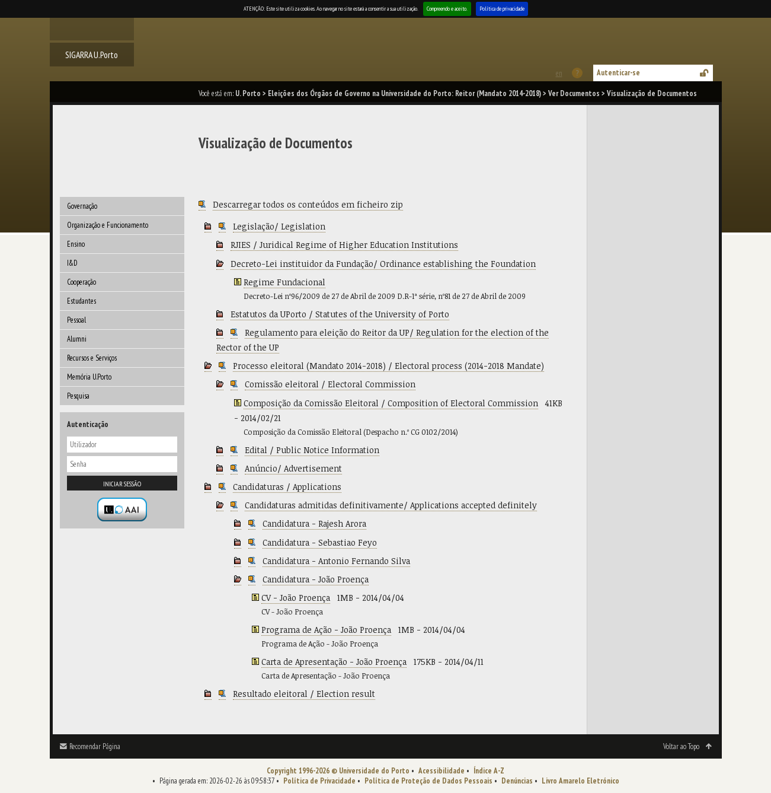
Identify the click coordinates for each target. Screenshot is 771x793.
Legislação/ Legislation (279, 226)
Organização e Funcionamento (107, 225)
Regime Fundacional (284, 282)
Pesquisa (78, 396)
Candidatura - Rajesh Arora (314, 523)
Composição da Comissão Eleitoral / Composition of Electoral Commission (391, 403)
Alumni (77, 339)
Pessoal (76, 320)
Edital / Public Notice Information (312, 450)
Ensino (76, 244)
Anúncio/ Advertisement (293, 468)
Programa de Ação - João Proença (326, 629)
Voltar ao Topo (681, 746)
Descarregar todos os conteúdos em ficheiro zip (308, 204)
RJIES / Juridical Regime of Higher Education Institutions (344, 244)
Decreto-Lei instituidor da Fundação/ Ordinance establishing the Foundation (383, 263)
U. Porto (248, 93)
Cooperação (81, 282)
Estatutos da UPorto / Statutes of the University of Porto (340, 314)
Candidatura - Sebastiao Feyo (320, 542)
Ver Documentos (574, 93)
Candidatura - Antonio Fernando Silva (336, 560)
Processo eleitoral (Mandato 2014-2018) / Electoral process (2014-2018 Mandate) (388, 365)
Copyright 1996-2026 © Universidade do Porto (338, 771)
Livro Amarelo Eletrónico (580, 781)
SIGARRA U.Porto (91, 54)
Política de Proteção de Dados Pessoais (428, 781)
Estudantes (81, 301)
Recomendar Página (94, 746)
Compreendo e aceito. (447, 8)
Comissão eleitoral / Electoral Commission (330, 384)
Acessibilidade (441, 771)
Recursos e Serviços (92, 358)
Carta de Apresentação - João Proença (334, 661)
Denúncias (517, 781)
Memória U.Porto (89, 377)
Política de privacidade (501, 8)
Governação (82, 206)
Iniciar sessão (122, 483)
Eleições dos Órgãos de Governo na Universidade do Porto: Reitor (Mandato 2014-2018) (404, 93)
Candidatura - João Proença (316, 579)
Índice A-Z (489, 771)
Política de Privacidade (319, 781)
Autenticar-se (618, 73)
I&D (72, 263)
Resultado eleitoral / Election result (304, 693)
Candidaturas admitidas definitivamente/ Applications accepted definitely (391, 505)
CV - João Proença (295, 597)
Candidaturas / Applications (287, 486)
